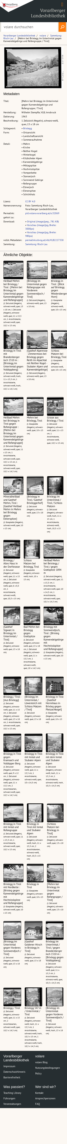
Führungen (9, 1098)
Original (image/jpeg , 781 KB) (43, 221)
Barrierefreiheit (11, 1077)
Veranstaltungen (12, 1104)
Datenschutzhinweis (14, 1071)
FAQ (37, 1104)
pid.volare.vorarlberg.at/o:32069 (42, 213)
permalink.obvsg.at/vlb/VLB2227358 (44, 240)
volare (42, 35)
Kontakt (39, 1093)
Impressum (9, 1066)
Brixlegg (27, 128)
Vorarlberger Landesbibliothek (19, 35)
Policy (38, 1073)
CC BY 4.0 (30, 201)
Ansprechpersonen (45, 1098)
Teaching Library (12, 1093)
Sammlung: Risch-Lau (36, 244)
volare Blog (41, 1062)
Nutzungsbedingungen (47, 1067)
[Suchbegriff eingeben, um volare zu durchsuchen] (29, 27)
